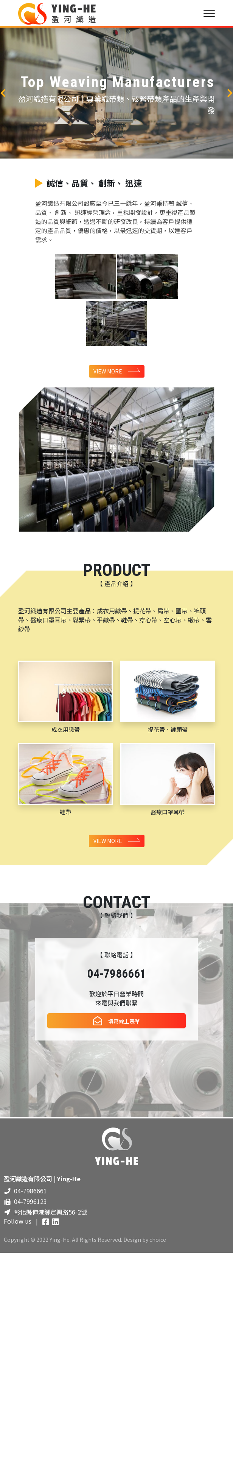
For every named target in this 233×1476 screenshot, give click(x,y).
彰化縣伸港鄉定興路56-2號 (50, 1213)
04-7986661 (30, 1192)
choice (157, 1240)
